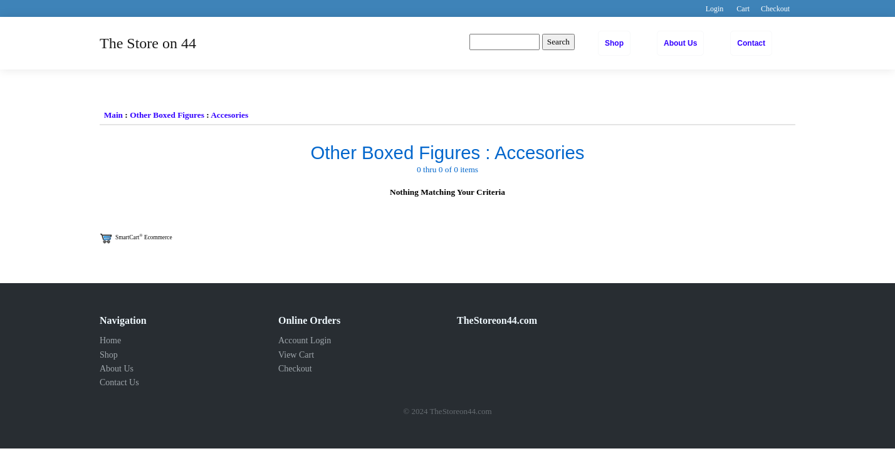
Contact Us (119, 382)
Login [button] (715, 8)
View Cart (296, 355)
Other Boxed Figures (167, 115)
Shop (614, 43)
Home (110, 340)
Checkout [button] (775, 8)
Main (113, 115)
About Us (680, 43)
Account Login (304, 340)
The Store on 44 (148, 43)
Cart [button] (743, 8)
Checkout (295, 368)
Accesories (229, 115)
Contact (751, 43)
